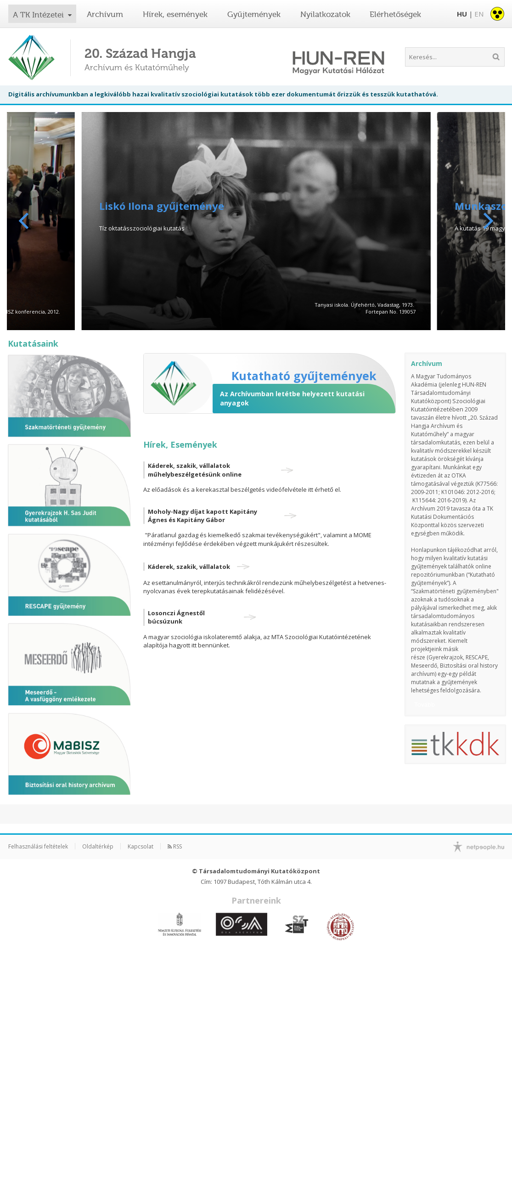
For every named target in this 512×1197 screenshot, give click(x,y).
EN (479, 13)
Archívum (105, 14)
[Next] (487, 221)
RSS (175, 846)
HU (462, 13)
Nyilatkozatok (325, 14)
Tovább (424, 704)
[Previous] (25, 221)
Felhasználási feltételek (38, 846)
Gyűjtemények (254, 14)
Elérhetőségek (395, 14)
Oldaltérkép (97, 846)
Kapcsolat (140, 846)
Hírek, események (175, 14)
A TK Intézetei (39, 14)
